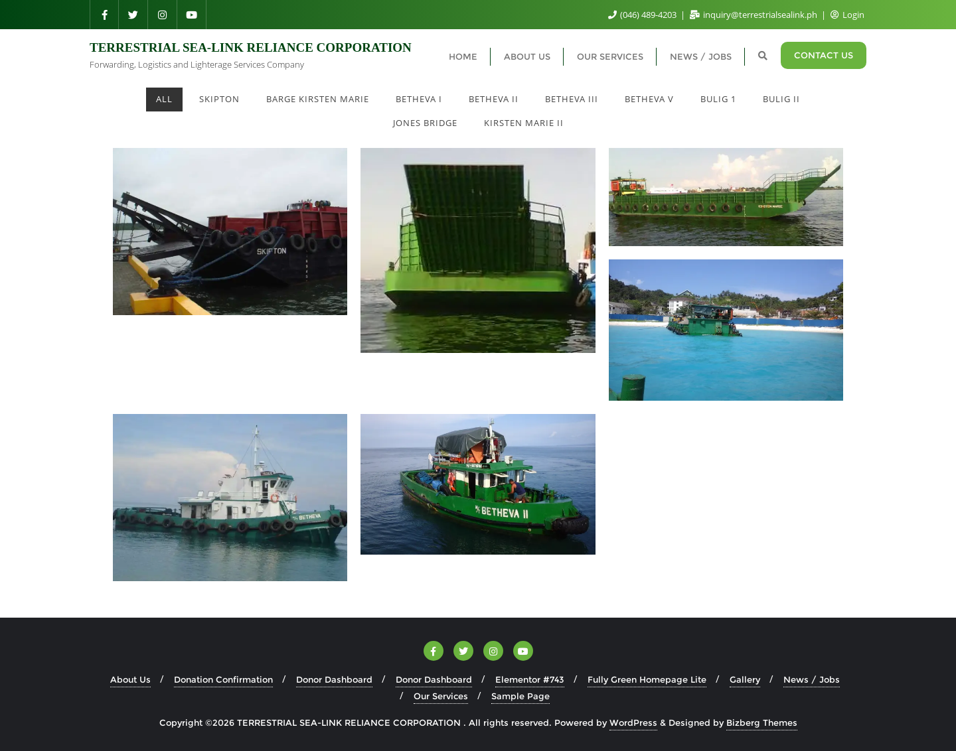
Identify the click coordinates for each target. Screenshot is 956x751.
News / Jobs (811, 679)
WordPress (633, 722)
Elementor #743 (529, 679)
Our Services (441, 696)
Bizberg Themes (761, 722)
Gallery (745, 679)
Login (847, 15)
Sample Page (520, 696)
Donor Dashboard (334, 679)
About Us (130, 679)
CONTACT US (823, 55)
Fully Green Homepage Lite (647, 679)
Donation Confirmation (223, 679)
